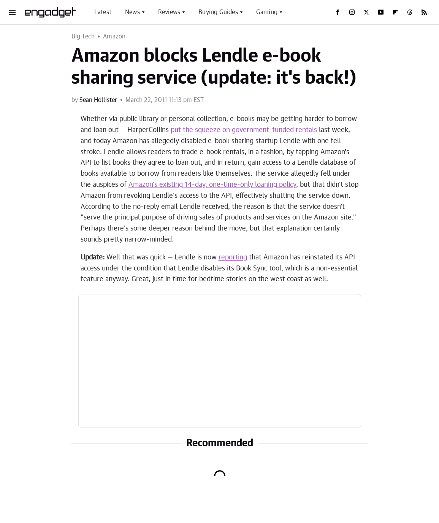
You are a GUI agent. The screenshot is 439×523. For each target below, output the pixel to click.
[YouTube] (381, 12)
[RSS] (424, 12)
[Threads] (409, 12)
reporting (233, 257)
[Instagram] (352, 12)
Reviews (169, 12)
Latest (102, 12)
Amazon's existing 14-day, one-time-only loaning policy (212, 184)
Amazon (114, 36)
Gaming (266, 12)
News (132, 12)
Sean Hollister (98, 100)
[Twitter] (366, 12)
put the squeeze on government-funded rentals (244, 130)
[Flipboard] (395, 12)
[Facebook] (337, 12)
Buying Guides (218, 12)
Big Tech (83, 36)
